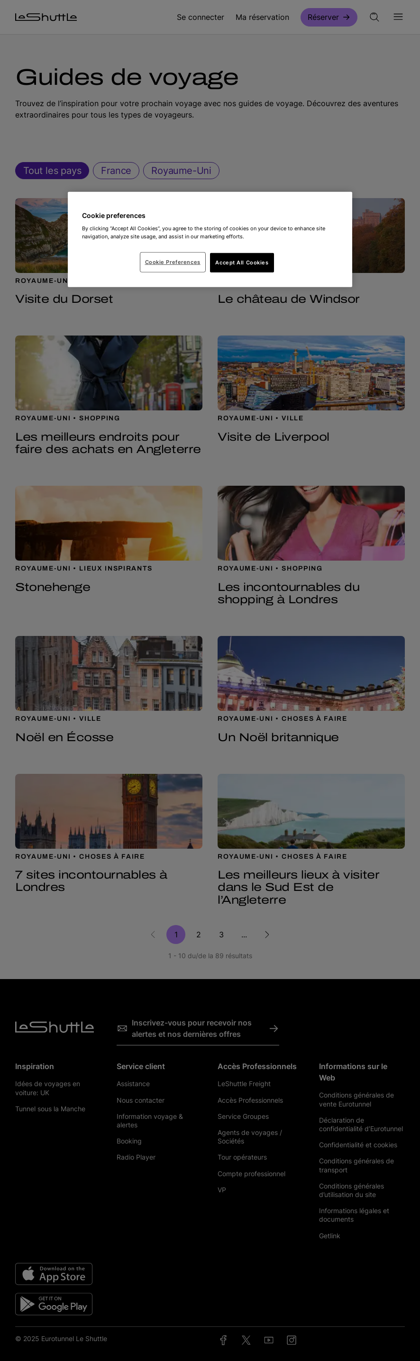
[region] (210, 240)
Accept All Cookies (241, 262)
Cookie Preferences (173, 261)
